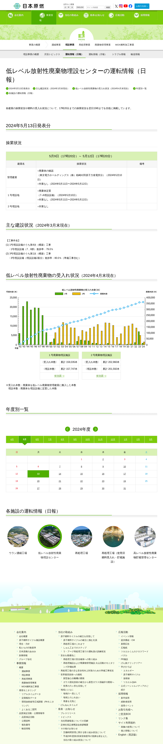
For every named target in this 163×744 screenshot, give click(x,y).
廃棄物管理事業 (103, 39)
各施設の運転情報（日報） (21, 88)
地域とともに (67, 684)
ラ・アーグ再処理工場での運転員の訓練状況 (84, 646)
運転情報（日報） (74, 49)
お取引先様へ (142, 6)
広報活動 (119, 14)
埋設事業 (69, 39)
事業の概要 (34, 39)
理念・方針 (24, 638)
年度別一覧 (141, 83)
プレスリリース (68, 708)
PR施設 (124, 654)
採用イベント (127, 700)
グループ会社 (25, 654)
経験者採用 (126, 696)
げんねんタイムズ (69, 700)
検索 (108, 7)
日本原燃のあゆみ (27, 646)
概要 (21, 662)
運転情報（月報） (98, 49)
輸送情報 (135, 49)
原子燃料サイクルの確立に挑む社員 (80, 635)
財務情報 (23, 650)
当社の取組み (72, 14)
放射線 (126, 673)
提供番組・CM (128, 635)
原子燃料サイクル (131, 669)
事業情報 (44, 14)
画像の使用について (130, 721)
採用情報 (145, 14)
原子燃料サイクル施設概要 (31, 635)
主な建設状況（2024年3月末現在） (52, 83)
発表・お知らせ (66, 704)
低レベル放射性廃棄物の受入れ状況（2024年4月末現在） (102, 83)
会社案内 (18, 14)
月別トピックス (52, 49)
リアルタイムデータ (31, 689)
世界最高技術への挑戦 (71, 669)
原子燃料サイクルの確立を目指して (78, 631)
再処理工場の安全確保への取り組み (80, 654)
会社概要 (23, 631)
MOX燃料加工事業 (124, 39)
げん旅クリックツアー (131, 658)
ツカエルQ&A (129, 677)
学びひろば (126, 661)
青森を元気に (69, 696)
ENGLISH (80, 7)
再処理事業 (84, 39)
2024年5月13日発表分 (19, 83)
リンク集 (123, 713)
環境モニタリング (27, 685)
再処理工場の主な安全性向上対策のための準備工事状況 (87, 665)
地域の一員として (71, 688)
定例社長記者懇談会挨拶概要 (74, 719)
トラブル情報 (119, 49)
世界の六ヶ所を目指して (75, 681)
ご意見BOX (124, 708)
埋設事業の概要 (31, 49)
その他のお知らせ (69, 723)
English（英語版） (128, 729)
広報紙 (124, 642)
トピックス (66, 712)
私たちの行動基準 (27, 642)
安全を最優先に (68, 650)
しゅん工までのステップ (75, 642)
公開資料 (26, 715)
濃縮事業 (56, 39)
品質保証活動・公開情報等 (31, 708)
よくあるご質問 (29, 704)
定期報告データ (29, 693)
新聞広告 (125, 638)
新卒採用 (125, 693)
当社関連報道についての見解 (74, 715)
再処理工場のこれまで (73, 638)
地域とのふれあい (71, 692)
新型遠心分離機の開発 (73, 673)
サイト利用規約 (126, 717)
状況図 (58, 370)
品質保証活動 (28, 712)
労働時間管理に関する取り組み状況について (84, 727)
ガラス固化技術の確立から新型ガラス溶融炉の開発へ (88, 677)
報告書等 (26, 719)
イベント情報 (127, 631)
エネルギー (128, 665)
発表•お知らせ (97, 14)
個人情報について (129, 725)
